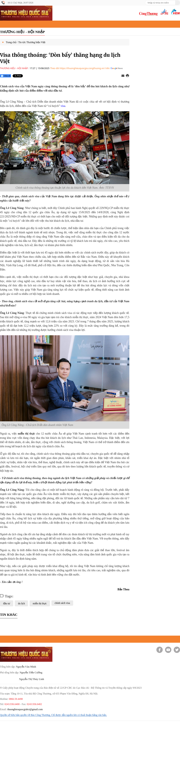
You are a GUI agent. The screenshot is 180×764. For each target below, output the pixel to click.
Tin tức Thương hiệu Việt (31, 42)
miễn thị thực (40, 603)
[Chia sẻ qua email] (122, 76)
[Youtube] (168, 650)
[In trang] (127, 76)
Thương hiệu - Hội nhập (22, 32)
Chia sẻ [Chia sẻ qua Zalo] (5, 76)
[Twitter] (177, 650)
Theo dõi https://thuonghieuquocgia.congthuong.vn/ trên (80, 68)
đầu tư (6, 603)
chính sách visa (62, 603)
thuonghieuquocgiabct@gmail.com (25, 709)
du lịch (21, 603)
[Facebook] (159, 650)
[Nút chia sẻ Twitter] (19, 75)
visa (63, 105)
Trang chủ (11, 42)
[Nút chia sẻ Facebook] (40, 75)
